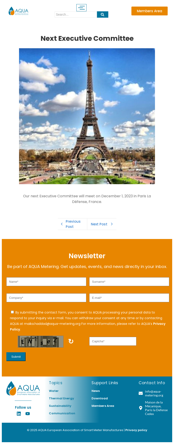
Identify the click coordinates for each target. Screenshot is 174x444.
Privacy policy (136, 430)
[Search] (76, 14)
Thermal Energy (61, 398)
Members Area (103, 406)
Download (100, 398)
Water (54, 391)
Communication (62, 413)
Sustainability (60, 406)
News (96, 391)
